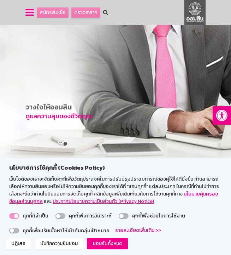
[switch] (14, 216)
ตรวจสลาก (85, 12)
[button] (222, 115)
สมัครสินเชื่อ (53, 12)
